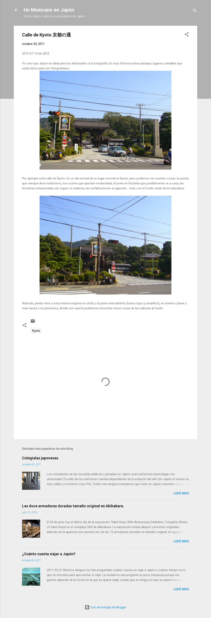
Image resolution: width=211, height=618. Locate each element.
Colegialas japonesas (40, 458)
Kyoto (36, 331)
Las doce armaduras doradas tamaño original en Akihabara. (73, 506)
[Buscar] (194, 11)
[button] (186, 35)
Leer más (181, 493)
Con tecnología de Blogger (105, 607)
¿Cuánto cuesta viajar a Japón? (48, 554)
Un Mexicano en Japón (49, 10)
